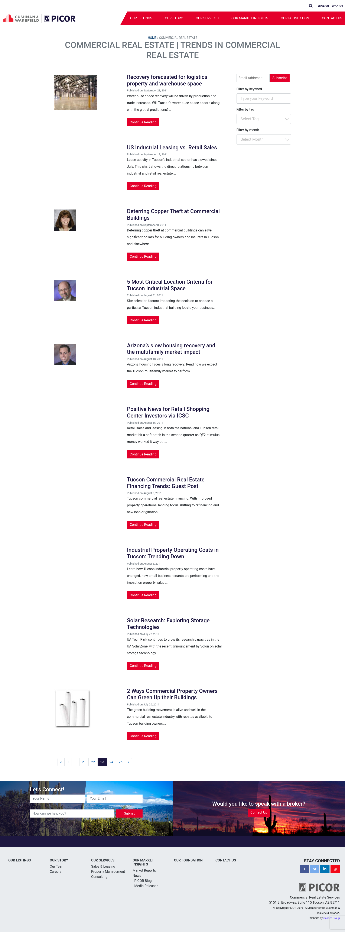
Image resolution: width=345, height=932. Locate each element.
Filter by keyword (249, 89)
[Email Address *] (253, 78)
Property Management (108, 872)
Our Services (207, 18)
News (137, 876)
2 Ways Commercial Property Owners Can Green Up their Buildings (172, 694)
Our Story (174, 18)
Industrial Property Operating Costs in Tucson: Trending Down (173, 553)
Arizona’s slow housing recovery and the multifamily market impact (171, 348)
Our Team (57, 866)
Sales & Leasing (103, 866)
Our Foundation (295, 18)
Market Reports (144, 870)
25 (121, 762)
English (323, 5)
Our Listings (141, 18)
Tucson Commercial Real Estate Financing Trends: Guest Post (166, 482)
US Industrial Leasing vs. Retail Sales (172, 147)
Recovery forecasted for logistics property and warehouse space (167, 80)
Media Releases (146, 886)
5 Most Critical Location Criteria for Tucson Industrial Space (170, 285)
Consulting (99, 877)
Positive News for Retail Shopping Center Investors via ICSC (168, 412)
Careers (55, 872)
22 (93, 762)
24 (111, 762)
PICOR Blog (143, 881)
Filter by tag (245, 109)
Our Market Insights (249, 18)
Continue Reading (143, 122)
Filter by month (248, 130)
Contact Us (258, 813)
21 (84, 762)
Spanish (337, 5)
